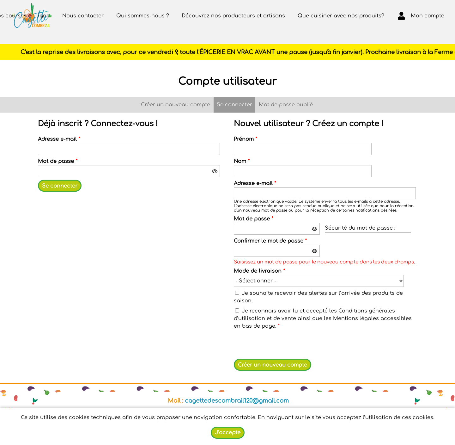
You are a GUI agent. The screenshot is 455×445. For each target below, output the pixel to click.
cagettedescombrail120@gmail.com (237, 401)
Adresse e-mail (59, 139)
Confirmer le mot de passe (270, 241)
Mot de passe (57, 161)
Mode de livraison (259, 271)
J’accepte (227, 433)
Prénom (245, 139)
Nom (242, 161)
